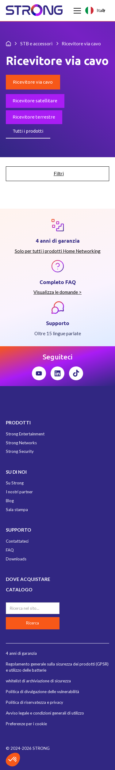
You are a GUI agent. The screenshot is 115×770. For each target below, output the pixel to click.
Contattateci (17, 541)
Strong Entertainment (25, 433)
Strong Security (20, 451)
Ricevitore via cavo (33, 82)
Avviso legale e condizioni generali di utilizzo (45, 713)
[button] (76, 10)
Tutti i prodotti (28, 131)
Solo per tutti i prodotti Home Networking (58, 251)
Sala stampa (17, 509)
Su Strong (15, 482)
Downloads (16, 558)
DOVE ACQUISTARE (28, 579)
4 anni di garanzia (21, 653)
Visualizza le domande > (57, 292)
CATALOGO (19, 589)
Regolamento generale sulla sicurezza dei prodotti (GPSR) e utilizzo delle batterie (57, 667)
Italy (95, 10)
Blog (10, 500)
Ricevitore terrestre (34, 116)
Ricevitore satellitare (35, 100)
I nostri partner (19, 491)
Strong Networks (21, 442)
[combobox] (95, 10)
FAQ (10, 550)
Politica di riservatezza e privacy (34, 702)
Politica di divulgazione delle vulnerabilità (42, 691)
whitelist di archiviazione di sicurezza (38, 680)
